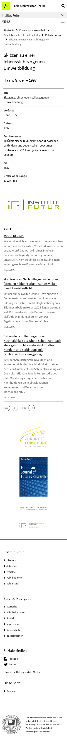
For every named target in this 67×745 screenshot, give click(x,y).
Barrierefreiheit (14, 635)
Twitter (12, 664)
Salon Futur (12, 583)
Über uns (11, 560)
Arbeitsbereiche (12, 35)
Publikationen (53, 35)
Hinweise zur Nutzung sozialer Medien (22, 672)
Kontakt (10, 618)
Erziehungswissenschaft (32, 30)
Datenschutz (13, 630)
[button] (7, 408)
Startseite (9, 30)
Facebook (14, 658)
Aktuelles (11, 566)
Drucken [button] (11, 691)
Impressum (12, 624)
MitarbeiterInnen (15, 612)
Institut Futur (33, 35)
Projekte (11, 571)
